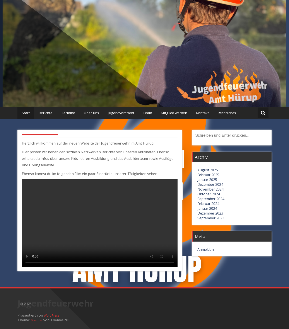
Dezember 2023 (210, 213)
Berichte (45, 113)
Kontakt (202, 113)
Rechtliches (227, 113)
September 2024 (210, 198)
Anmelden (205, 249)
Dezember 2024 (210, 184)
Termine (68, 113)
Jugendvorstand (121, 113)
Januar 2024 (207, 208)
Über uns (91, 113)
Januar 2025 (207, 179)
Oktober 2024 (208, 194)
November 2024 (210, 189)
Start (26, 113)
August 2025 (207, 170)
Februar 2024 (208, 203)
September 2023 (210, 218)
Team (147, 113)
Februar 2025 (208, 174)
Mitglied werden (174, 113)
